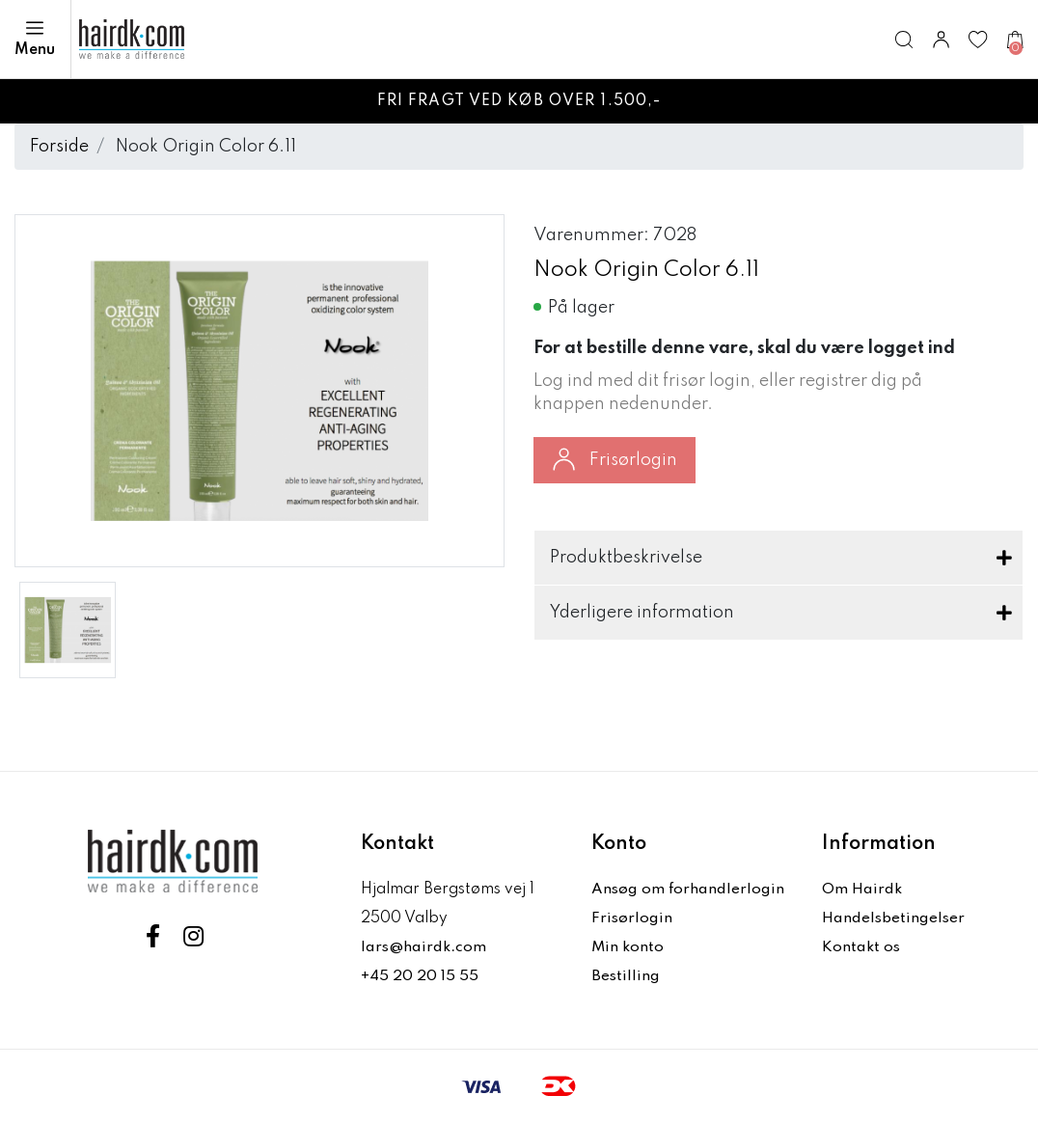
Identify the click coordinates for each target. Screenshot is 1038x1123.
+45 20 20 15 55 (420, 976)
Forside (59, 146)
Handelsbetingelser (894, 918)
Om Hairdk (862, 889)
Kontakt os (861, 947)
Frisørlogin (615, 459)
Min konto (628, 947)
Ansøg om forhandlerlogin (688, 889)
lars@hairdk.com (424, 947)
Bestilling (626, 976)
